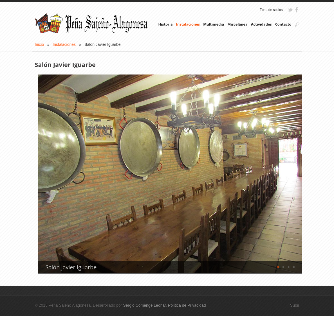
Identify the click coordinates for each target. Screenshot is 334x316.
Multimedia (213, 24)
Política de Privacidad (187, 305)
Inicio (39, 44)
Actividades (261, 24)
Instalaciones (188, 24)
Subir (294, 305)
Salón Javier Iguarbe (71, 267)
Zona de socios (271, 10)
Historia (165, 24)
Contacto (283, 24)
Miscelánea (237, 24)
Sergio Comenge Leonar (144, 305)
